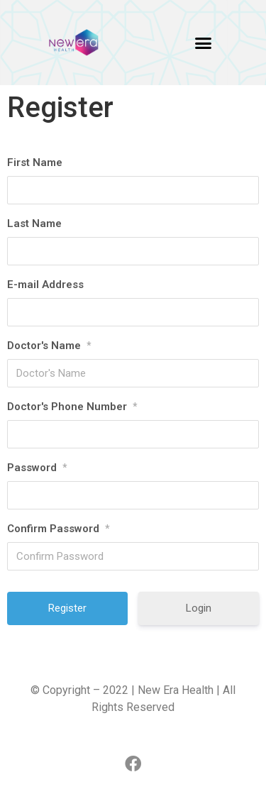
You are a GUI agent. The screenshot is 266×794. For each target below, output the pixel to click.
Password (37, 467)
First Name (34, 162)
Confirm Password (58, 528)
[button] (202, 42)
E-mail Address (45, 284)
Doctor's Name (49, 345)
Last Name (34, 223)
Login (198, 608)
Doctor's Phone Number (72, 406)
